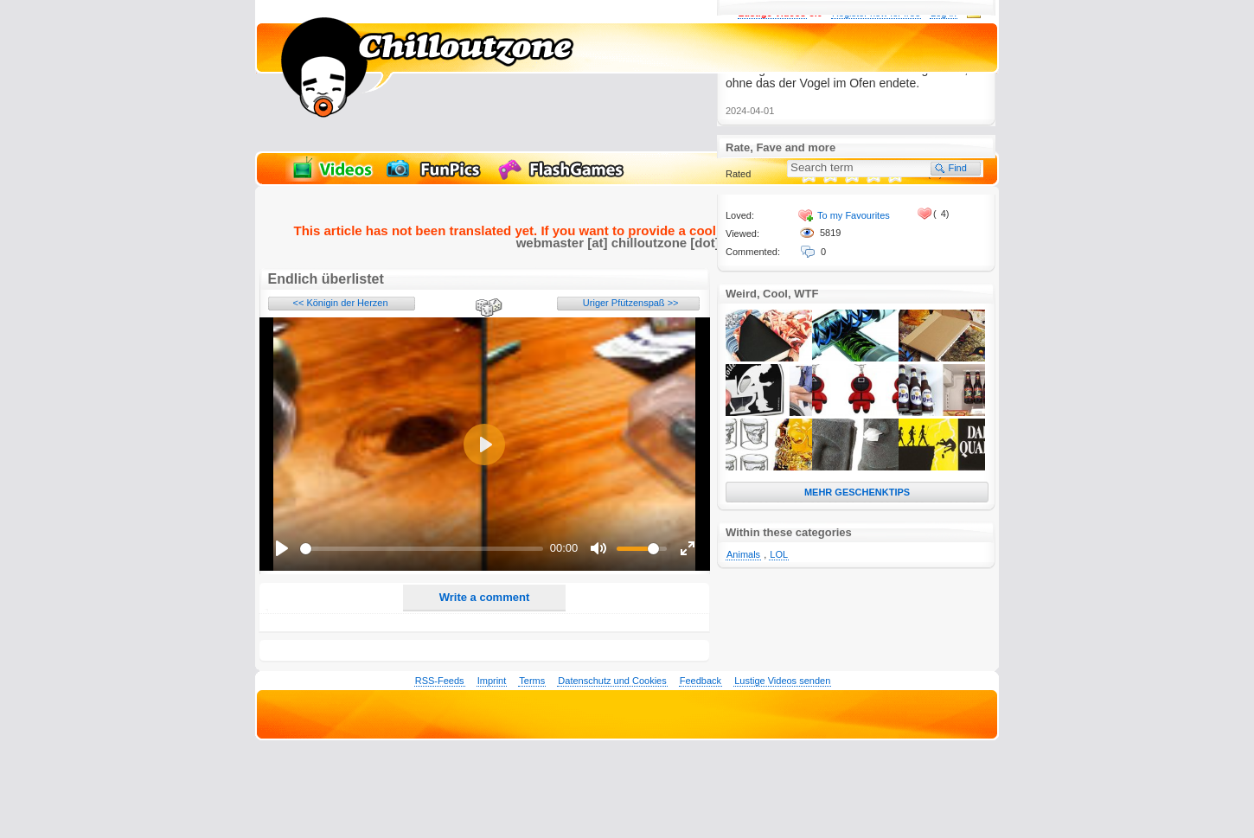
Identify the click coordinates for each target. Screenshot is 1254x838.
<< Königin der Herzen (340, 302)
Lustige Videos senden (782, 680)
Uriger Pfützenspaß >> (631, 302)
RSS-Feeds (439, 680)
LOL (779, 554)
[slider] (422, 549)
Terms (532, 680)
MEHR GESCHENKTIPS (857, 492)
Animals (743, 554)
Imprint (492, 680)
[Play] (282, 548)
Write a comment (484, 597)
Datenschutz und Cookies (612, 680)
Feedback (700, 680)
